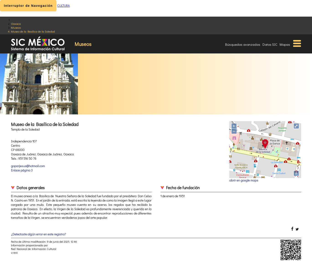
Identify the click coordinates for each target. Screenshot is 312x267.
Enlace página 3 (22, 170)
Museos (16, 27)
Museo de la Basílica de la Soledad (33, 31)
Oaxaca (16, 23)
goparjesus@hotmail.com (28, 166)
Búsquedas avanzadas (242, 44)
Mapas (285, 44)
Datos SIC (270, 44)
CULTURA (63, 5)
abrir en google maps (243, 180)
